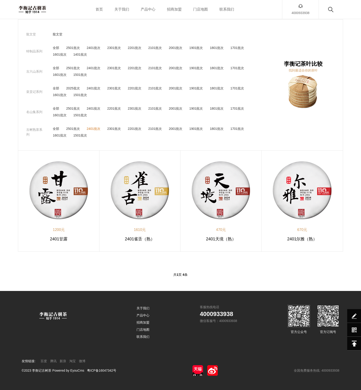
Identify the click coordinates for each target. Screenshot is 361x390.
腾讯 (53, 361)
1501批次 (80, 75)
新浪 (63, 361)
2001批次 (175, 48)
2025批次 (73, 88)
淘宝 (72, 361)
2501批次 (73, 48)
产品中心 (148, 9)
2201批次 (134, 48)
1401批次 (80, 54)
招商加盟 (174, 9)
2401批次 (93, 48)
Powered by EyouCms (67, 370)
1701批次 (237, 48)
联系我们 (226, 9)
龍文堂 (57, 34)
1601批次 (59, 54)
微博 (82, 361)
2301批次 (114, 48)
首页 (99, 9)
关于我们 (121, 9)
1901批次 (196, 48)
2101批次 (155, 48)
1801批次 (217, 48)
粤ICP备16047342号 (101, 370)
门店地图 (200, 9)
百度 (44, 361)
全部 (56, 48)
